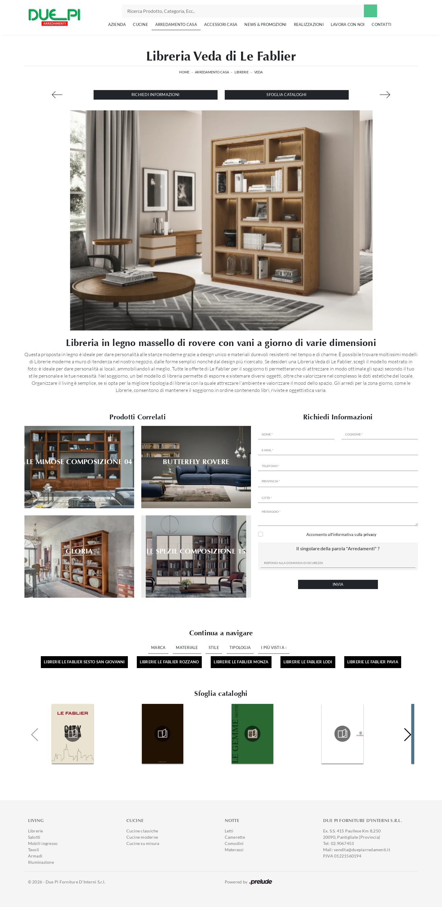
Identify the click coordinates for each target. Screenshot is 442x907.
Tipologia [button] (240, 647)
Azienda (117, 24)
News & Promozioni (265, 24)
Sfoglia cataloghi (286, 94)
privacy (370, 534)
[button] (407, 734)
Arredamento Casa (176, 24)
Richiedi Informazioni (155, 94)
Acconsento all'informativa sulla (341, 534)
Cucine (140, 24)
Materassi (234, 849)
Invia (338, 584)
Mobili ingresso (43, 843)
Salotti (34, 837)
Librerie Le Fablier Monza (241, 661)
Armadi (35, 855)
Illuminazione (41, 862)
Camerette (235, 837)
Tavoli (33, 849)
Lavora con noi (348, 24)
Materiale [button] (187, 647)
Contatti (381, 24)
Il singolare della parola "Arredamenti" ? (337, 548)
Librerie (242, 72)
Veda (258, 72)
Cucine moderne (142, 837)
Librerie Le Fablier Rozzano (169, 661)
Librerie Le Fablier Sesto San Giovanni (84, 661)
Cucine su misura (142, 843)
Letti (229, 830)
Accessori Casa (221, 24)
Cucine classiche (142, 830)
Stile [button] (214, 647)
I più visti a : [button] (273, 647)
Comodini (234, 843)
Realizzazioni (309, 24)
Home (184, 72)
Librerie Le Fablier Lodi (307, 661)
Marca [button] (158, 647)
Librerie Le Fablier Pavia (372, 661)
